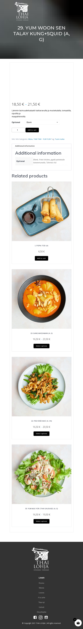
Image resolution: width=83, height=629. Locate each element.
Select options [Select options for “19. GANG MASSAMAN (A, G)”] (41, 346)
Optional (16, 122)
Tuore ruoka (59, 139)
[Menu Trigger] (75, 7)
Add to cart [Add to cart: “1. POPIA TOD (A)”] (41, 258)
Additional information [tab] (25, 146)
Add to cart (32, 130)
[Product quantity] (18, 130)
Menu (30, 139)
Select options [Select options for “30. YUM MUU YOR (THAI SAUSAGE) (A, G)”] (41, 521)
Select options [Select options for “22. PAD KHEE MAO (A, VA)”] (41, 434)
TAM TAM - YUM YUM (42, 139)
